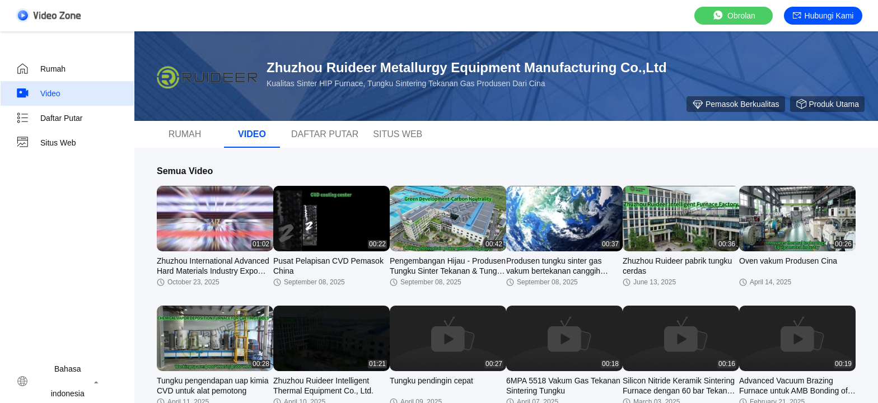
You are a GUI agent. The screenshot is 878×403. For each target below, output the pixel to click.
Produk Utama (827, 104)
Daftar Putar (49, 118)
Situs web (46, 142)
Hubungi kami (823, 15)
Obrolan (733, 15)
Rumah (41, 69)
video (38, 93)
